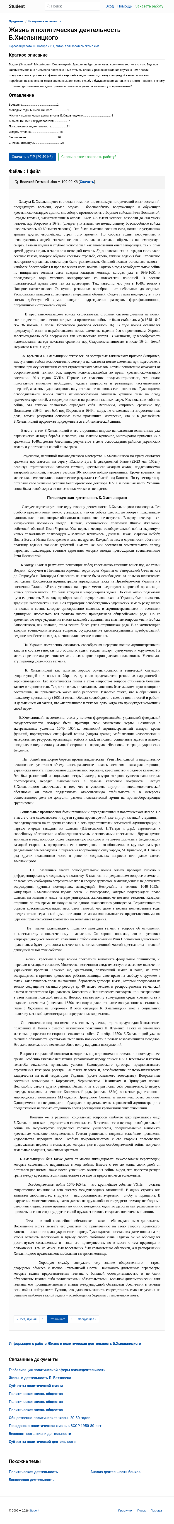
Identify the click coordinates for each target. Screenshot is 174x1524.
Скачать (87, 182)
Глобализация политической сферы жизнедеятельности (57, 1370)
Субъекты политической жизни (36, 1386)
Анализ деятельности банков (115, 1472)
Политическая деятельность (33, 1472)
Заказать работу (149, 6)
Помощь (124, 6)
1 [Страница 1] (43, 1319)
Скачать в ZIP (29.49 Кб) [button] (32, 157)
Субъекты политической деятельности (42, 1442)
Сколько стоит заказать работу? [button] (88, 157)
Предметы (16, 21)
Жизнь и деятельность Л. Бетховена (40, 1378)
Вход (110, 6)
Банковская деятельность (31, 1480)
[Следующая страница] (87, 1319)
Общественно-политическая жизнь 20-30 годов (49, 1418)
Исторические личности (44, 21)
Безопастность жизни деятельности (40, 1434)
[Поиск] (72, 6)
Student (34, 1510)
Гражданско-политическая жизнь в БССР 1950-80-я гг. (55, 1426)
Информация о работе (75, 1343)
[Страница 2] (57, 1319)
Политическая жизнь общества (36, 1394)
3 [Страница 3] (71, 1319)
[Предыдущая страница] (26, 1319)
